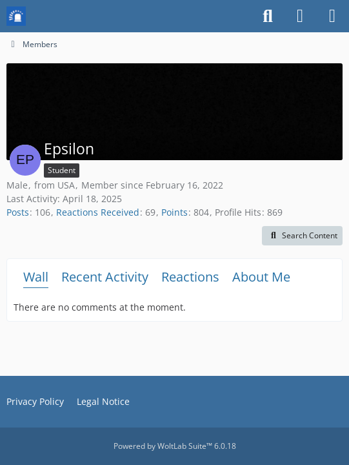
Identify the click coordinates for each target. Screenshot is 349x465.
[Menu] (332, 16)
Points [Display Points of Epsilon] (174, 212)
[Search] (268, 16)
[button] (302, 235)
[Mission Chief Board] (16, 16)
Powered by (175, 445)
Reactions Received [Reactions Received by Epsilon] (97, 212)
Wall (35, 276)
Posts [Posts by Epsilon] (17, 212)
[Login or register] (300, 16)
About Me (261, 276)
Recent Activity (104, 276)
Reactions (190, 276)
